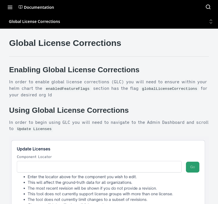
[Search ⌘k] (208, 7)
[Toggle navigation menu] (10, 7)
